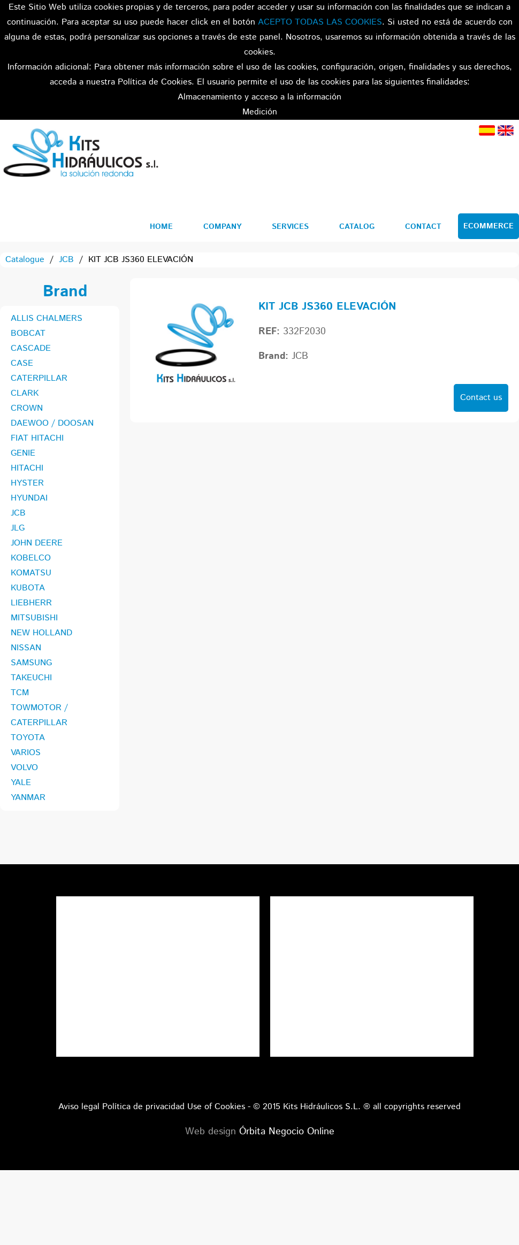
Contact (423, 226)
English (506, 130)
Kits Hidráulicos (80, 154)
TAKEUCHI (31, 678)
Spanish (487, 130)
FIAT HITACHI (37, 438)
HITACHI (27, 468)
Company (222, 226)
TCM (20, 693)
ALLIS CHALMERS (46, 318)
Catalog (357, 226)
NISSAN (26, 648)
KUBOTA (28, 588)
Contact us (481, 397)
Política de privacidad (143, 1107)
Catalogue (24, 259)
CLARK (25, 393)
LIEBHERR (31, 603)
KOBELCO (31, 558)
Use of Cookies (216, 1107)
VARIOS (26, 753)
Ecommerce (488, 226)
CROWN (27, 408)
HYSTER (27, 483)
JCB (66, 259)
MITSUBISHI (34, 618)
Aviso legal (79, 1107)
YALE (21, 783)
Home (161, 226)
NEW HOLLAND (41, 633)
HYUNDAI (29, 498)
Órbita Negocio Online (286, 1132)
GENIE (23, 453)
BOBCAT (28, 333)
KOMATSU (31, 573)
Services (290, 226)
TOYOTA (28, 738)
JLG (18, 528)
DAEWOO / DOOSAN (52, 423)
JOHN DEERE (37, 543)
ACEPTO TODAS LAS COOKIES (320, 22)
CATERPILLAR (39, 378)
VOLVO (24, 768)
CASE (22, 363)
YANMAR (28, 797)
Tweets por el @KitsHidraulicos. (371, 903)
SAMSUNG (31, 663)
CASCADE (31, 348)
